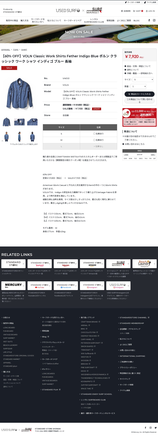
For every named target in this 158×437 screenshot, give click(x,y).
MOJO (83, 371)
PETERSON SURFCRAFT (90, 343)
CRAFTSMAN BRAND (89, 322)
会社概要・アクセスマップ (130, 329)
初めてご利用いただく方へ (90, 404)
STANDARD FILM (50, 390)
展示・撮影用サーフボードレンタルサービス (98, 413)
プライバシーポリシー (128, 367)
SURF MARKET (9, 338)
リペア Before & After (50, 364)
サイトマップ (125, 379)
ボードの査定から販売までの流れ (54, 322)
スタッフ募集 (124, 333)
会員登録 (127, 11)
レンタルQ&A (86, 408)
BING (83, 329)
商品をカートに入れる (139, 94)
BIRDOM (84, 364)
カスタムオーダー (48, 347)
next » (153, 155)
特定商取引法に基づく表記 (130, 373)
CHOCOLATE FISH (88, 332)
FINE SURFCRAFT (88, 367)
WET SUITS (7, 342)
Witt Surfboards (87, 353)
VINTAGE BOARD (10, 335)
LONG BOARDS (48, 374)
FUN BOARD (8, 331)
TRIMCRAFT (86, 350)
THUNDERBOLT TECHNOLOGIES (94, 378)
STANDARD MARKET (11, 359)
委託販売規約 (47, 325)
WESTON (85, 357)
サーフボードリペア (49, 359)
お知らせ (6, 317)
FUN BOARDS (47, 377)
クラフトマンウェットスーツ (53, 342)
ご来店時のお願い (127, 362)
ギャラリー (46, 369)
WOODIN (85, 360)
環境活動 (45, 331)
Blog (44, 337)
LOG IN (151, 11)
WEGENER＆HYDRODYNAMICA (93, 374)
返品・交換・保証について (12, 380)
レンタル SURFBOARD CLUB (93, 400)
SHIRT (24, 50)
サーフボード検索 (133, 2)
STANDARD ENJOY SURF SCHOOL (96, 394)
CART (138, 11)
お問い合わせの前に (127, 350)
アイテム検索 (151, 2)
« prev (126, 155)
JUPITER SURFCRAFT (89, 385)
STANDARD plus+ (10, 366)
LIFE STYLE (7, 352)
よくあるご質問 (126, 345)
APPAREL (5, 50)
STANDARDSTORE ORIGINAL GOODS (18, 356)
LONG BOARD (9, 328)
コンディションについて (12, 383)
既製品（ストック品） (50, 350)
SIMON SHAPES (87, 346)
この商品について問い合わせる (139, 100)
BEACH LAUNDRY (10, 345)
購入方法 (6, 372)
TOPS (15, 50)
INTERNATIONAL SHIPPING (132, 356)
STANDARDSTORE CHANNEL (133, 317)
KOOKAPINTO (87, 381)
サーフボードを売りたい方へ (53, 317)
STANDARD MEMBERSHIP (132, 323)
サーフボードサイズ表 (11, 376)
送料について (8, 387)
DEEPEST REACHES (89, 336)
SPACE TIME (86, 389)
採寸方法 (45, 354)
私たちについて (126, 339)
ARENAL (84, 325)
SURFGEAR (7, 349)
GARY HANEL (86, 339)
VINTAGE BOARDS (49, 381)
